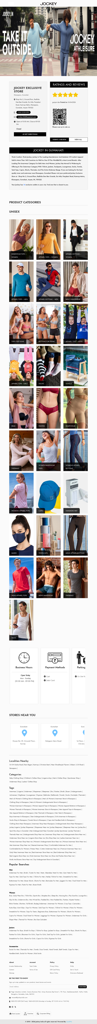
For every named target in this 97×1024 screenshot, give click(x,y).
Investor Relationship (15, 966)
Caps (41, 511)
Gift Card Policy (55, 970)
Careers (11, 970)
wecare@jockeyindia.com (19, 998)
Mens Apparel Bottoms (75, 553)
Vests (14, 638)
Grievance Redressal (76, 973)
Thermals (15, 468)
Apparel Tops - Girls (20, 384)
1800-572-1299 (16, 1001)
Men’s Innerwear (73, 299)
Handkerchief (71, 511)
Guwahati (24, 727)
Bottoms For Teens (47, 341)
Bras (13, 426)
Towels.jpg (43, 553)
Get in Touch (74, 970)
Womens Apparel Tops (21, 511)
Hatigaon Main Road (53, 741)
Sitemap (11, 973)
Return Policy (54, 973)
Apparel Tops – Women (48, 257)
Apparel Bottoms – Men (48, 299)
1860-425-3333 (33, 1001)
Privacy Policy (54, 966)
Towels (69, 384)
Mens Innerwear (46, 595)
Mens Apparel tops (19, 595)
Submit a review (59, 139)
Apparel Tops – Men (20, 299)
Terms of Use (34, 970)
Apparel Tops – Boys (74, 341)
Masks (14, 553)
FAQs (72, 966)
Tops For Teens (18, 341)
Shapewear (70, 426)
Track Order (33, 966)
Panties (42, 426)
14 (24, 185)
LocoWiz (69, 1022)
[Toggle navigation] (11, 4)
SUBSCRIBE (82, 987)
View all (78, 139)
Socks (41, 384)
